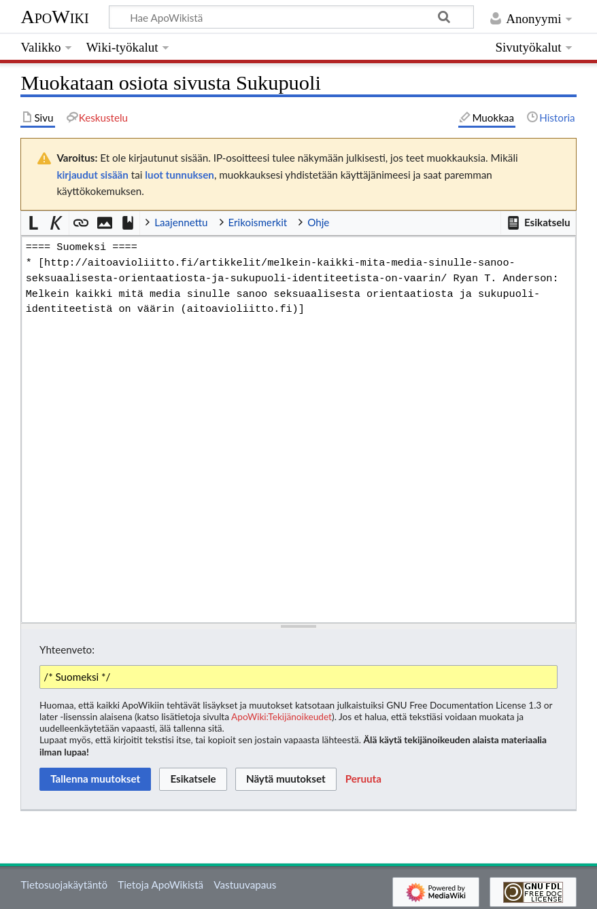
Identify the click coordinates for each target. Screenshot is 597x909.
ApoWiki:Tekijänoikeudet (281, 716)
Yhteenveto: (67, 649)
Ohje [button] (318, 222)
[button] (538, 222)
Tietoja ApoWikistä (160, 884)
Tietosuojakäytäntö (63, 884)
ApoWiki (54, 16)
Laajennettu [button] (180, 222)
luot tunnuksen (179, 174)
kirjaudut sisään (92, 174)
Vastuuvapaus (245, 884)
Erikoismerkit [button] (258, 222)
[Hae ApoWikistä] (291, 17)
